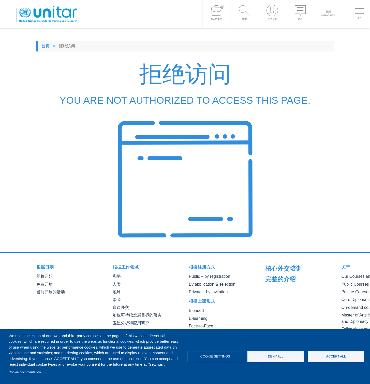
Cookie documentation (25, 372)
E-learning (197, 316)
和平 (116, 276)
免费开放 (43, 283)
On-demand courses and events (289, 313)
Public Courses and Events (285, 291)
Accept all (336, 356)
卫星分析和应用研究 (129, 320)
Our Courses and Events (284, 284)
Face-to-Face (199, 323)
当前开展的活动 (48, 291)
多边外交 (120, 305)
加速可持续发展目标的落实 (134, 312)
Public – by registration (206, 276)
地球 (116, 291)
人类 (116, 283)
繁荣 (116, 298)
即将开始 (43, 276)
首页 (45, 46)
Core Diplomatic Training (284, 306)
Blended (195, 309)
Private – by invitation (205, 291)
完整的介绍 (276, 267)
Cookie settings (215, 356)
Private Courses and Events (286, 298)
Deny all (275, 356)
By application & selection (208, 283)
